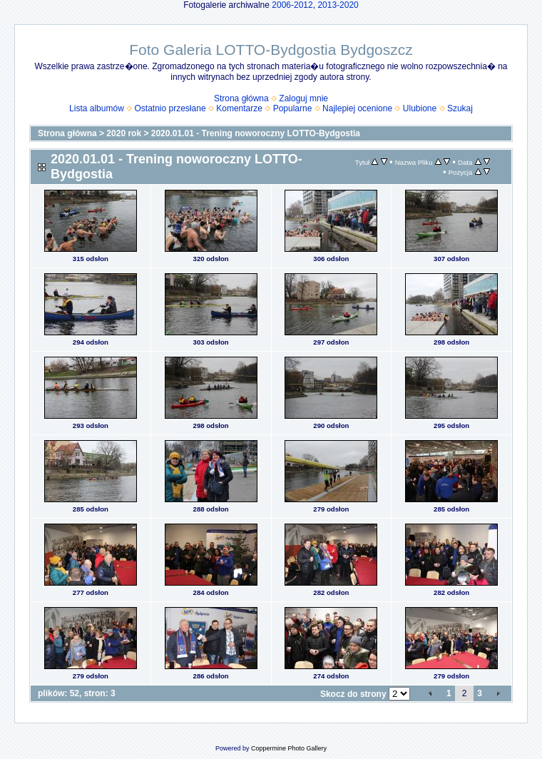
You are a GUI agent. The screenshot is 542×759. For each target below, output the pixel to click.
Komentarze (239, 108)
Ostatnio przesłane (170, 108)
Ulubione (419, 108)
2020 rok (123, 133)
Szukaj (460, 108)
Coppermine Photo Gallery (289, 748)
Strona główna (241, 98)
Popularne (292, 108)
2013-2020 (337, 5)
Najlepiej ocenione (357, 108)
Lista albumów (96, 108)
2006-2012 (292, 5)
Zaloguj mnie (303, 98)
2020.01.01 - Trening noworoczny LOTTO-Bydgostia (255, 133)
